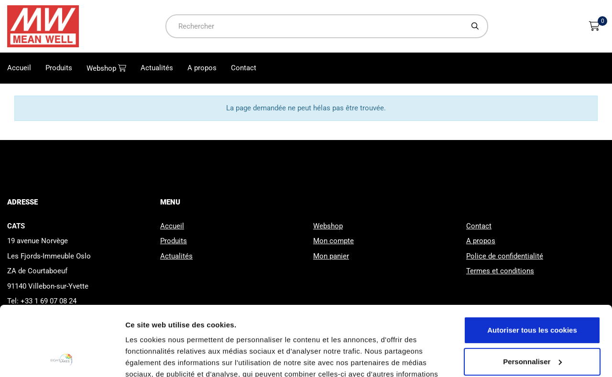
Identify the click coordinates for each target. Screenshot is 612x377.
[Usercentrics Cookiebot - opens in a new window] (62, 358)
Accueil (19, 68)
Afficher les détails (157, 358)
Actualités (157, 68)
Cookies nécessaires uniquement (532, 327)
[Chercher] (475, 26)
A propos (202, 68)
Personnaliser (532, 296)
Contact (243, 68)
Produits (58, 68)
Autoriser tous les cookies (532, 265)
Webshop (102, 68)
